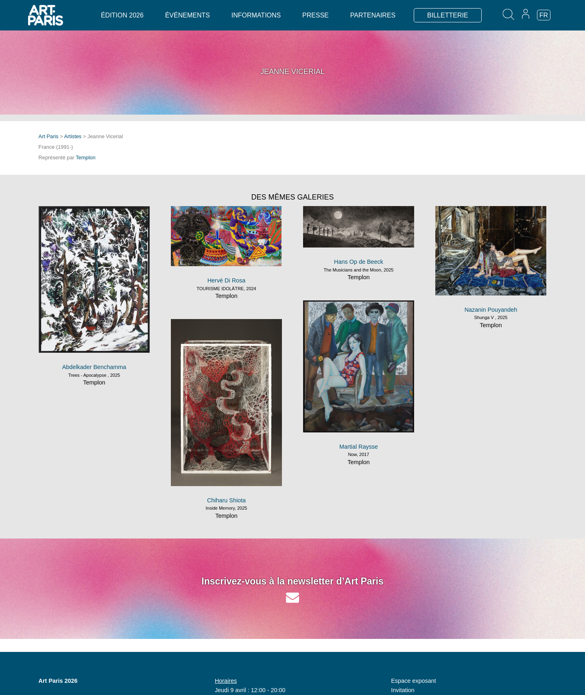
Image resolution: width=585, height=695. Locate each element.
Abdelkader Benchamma (94, 367)
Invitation (403, 690)
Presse (315, 15)
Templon (85, 157)
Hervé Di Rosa (226, 280)
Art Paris (49, 136)
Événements (187, 15)
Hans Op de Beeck (358, 261)
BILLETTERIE (447, 15)
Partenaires (372, 15)
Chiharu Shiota (226, 500)
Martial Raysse (358, 446)
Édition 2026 (122, 15)
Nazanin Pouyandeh (491, 309)
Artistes (73, 136)
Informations (256, 15)
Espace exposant (413, 681)
